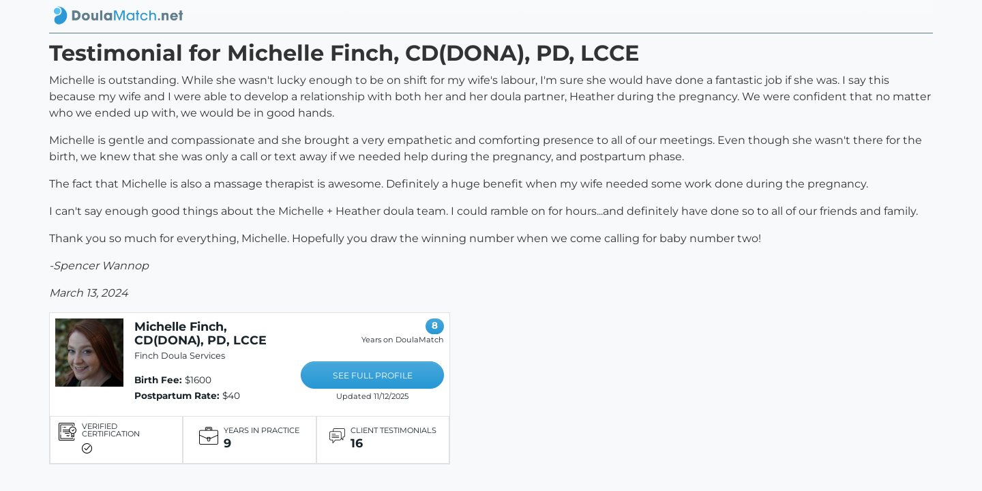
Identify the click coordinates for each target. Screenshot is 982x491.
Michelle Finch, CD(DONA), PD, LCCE (200, 333)
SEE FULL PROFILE (373, 375)
